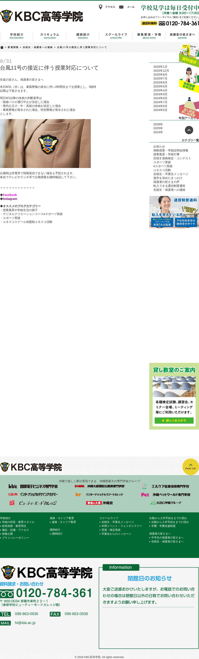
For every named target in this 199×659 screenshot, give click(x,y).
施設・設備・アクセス (15, 529)
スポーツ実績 (11, 218)
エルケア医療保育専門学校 (166, 486)
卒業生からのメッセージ (116, 533)
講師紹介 (83, 36)
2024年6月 (160, 106)
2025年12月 (161, 70)
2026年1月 (160, 66)
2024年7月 (160, 102)
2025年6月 (160, 82)
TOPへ (190, 467)
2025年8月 (160, 74)
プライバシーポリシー (15, 537)
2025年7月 (160, 78)
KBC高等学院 (41, 16)
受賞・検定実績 (111, 529)
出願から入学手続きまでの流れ (149, 36)
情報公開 (7, 533)
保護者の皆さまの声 (166, 181)
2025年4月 (160, 90)
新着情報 (13, 47)
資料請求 (189, 54)
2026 (156, 124)
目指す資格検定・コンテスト (172, 158)
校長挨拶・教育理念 (14, 525)
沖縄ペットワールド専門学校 (166, 494)
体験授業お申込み (189, 81)
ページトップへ (189, 130)
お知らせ (159, 146)
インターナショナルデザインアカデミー (33, 494)
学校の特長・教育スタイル (18, 522)
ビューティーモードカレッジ (33, 503)
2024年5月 (160, 110)
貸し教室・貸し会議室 (189, 107)
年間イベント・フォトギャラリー (122, 525)
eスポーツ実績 (162, 166)
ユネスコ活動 (162, 170)
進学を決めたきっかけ (167, 178)
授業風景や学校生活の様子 (20, 210)
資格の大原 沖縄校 (99, 503)
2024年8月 (160, 98)
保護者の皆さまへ (182, 36)
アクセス (106, 7)
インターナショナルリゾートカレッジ (99, 494)
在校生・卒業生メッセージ (170, 174)
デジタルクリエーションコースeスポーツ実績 (33, 214)
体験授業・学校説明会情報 (170, 150)
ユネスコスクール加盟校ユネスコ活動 (27, 221)
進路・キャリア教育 (49, 36)
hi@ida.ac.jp (25, 623)
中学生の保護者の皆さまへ (167, 537)
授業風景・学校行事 (166, 154)
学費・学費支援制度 (163, 525)
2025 (156, 128)
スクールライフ (116, 36)
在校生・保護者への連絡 (38, 47)
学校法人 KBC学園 (166, 503)
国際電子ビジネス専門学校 (33, 486)
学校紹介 (16, 36)
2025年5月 (160, 86)
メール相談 (127, 7)
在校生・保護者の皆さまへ (167, 541)
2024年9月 (160, 94)
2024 (156, 132)
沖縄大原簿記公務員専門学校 (99, 486)
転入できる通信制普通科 (169, 185)
